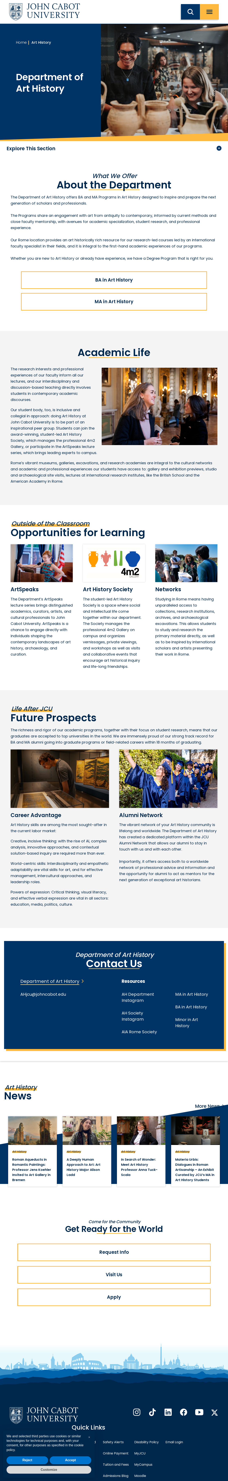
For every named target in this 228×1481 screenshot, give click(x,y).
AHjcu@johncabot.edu (43, 994)
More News (207, 1106)
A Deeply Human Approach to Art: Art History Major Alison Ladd (83, 1167)
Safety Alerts (113, 1442)
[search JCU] (190, 12)
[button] (89, 1437)
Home (21, 42)
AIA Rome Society (139, 1032)
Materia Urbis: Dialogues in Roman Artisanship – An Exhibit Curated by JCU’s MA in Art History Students (194, 1169)
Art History (41, 42)
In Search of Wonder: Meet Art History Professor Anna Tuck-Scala (139, 1167)
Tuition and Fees (116, 1464)
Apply (114, 1297)
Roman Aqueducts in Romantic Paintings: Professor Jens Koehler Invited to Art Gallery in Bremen (31, 1169)
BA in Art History (114, 280)
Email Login (174, 1442)
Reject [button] (27, 1460)
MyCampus (143, 1464)
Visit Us (114, 1275)
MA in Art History (114, 301)
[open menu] (209, 12)
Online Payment (116, 1453)
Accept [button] (70, 1460)
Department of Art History (49, 981)
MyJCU (139, 1453)
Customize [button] (49, 1469)
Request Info (114, 1252)
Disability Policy (146, 1442)
